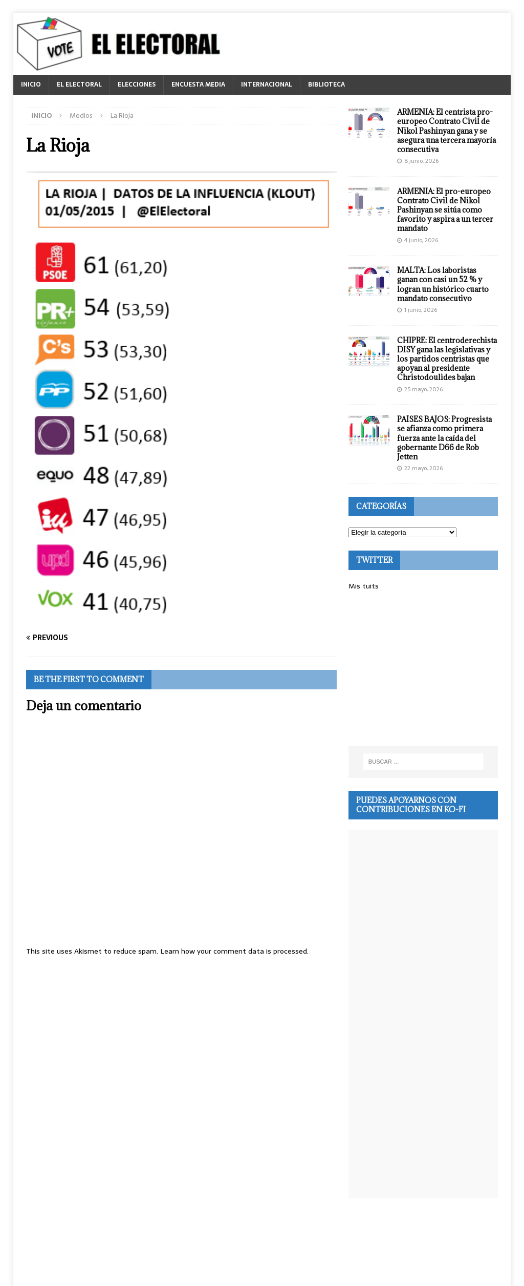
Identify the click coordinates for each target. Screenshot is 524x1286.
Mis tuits (363, 586)
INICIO (31, 84)
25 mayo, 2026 (423, 389)
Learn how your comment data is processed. (234, 951)
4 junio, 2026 (421, 240)
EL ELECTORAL (79, 84)
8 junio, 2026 (421, 160)
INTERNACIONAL (266, 84)
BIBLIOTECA (326, 84)
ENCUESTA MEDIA (198, 84)
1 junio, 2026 (420, 309)
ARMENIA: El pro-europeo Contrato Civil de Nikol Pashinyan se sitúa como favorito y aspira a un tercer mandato (445, 210)
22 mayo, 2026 (423, 468)
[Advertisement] (423, 669)
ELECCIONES (137, 84)
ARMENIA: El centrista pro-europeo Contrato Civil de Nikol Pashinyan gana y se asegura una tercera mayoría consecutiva (446, 130)
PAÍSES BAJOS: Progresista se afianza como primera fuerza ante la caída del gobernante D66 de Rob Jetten (444, 437)
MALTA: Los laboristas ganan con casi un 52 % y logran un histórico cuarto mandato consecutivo (443, 284)
